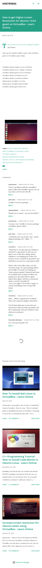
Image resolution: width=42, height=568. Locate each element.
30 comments (14, 418)
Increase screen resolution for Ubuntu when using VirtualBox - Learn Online (20, 526)
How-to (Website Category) (13, 151)
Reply (10, 195)
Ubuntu (13, 154)
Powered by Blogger (21, 562)
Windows (18, 162)
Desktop (25, 148)
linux (26, 151)
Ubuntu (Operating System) (13, 157)
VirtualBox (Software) (25, 160)
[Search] (33, 3)
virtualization (8, 162)
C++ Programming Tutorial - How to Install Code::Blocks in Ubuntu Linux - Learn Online (20, 459)
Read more (35, 418)
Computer (17, 148)
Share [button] (4, 169)
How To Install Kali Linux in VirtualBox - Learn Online (19, 395)
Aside (10, 148)
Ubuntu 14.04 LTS (8, 160)
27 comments (14, 485)
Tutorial (5, 154)
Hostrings (9, 3)
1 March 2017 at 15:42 (25, 184)
